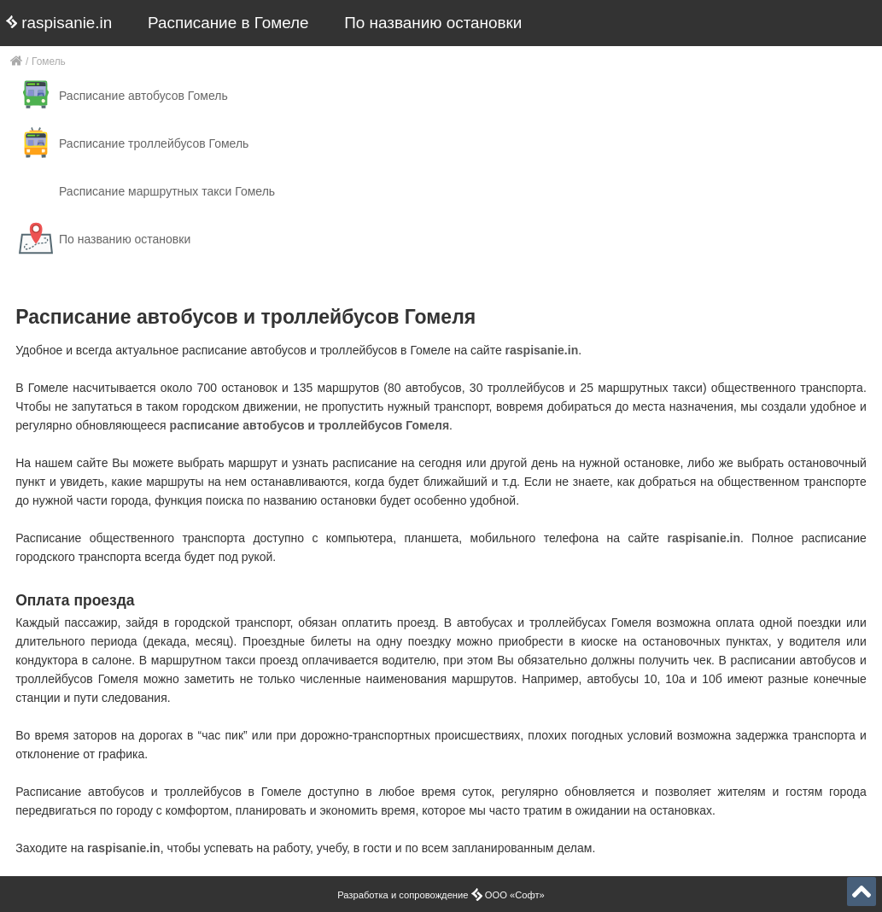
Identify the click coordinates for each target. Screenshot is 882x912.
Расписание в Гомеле (228, 23)
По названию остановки (433, 23)
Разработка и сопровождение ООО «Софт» (441, 895)
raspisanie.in (59, 23)
